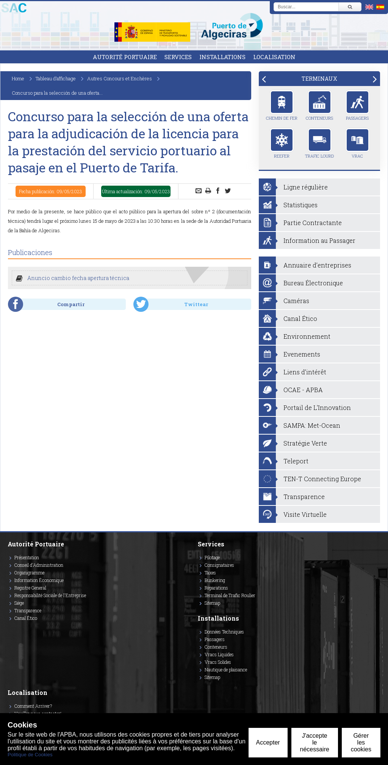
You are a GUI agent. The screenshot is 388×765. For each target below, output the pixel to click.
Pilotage (212, 557)
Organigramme (29, 572)
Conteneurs (319, 105)
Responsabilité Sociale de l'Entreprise (50, 595)
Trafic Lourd (319, 143)
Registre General (30, 588)
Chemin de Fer (281, 105)
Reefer (281, 143)
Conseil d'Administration (38, 565)
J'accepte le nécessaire (314, 742)
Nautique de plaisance (226, 669)
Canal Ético (25, 618)
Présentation (26, 557)
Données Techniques (224, 632)
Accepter (268, 742)
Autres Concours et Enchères (119, 78)
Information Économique (39, 580)
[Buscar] (349, 7)
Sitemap (212, 603)
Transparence (27, 610)
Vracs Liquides (219, 654)
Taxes (210, 572)
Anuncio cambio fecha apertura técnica (78, 278)
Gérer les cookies (361, 742)
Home (18, 78)
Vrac (357, 143)
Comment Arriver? (33, 706)
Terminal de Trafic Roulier (230, 595)
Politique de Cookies (30, 754)
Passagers (357, 105)
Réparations (216, 588)
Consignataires (219, 565)
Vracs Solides (218, 662)
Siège (19, 603)
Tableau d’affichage (56, 78)
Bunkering (215, 580)
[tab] (319, 78)
